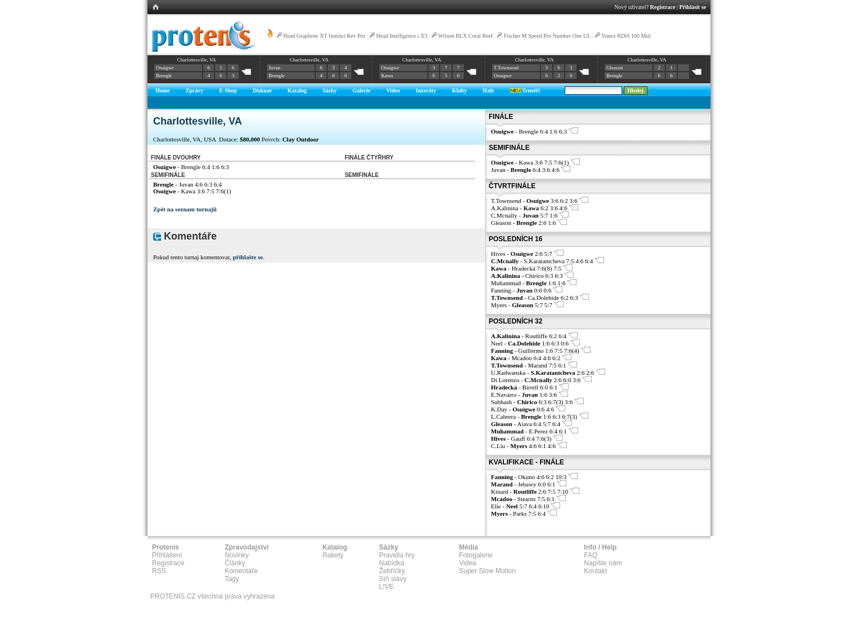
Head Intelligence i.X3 (401, 36)
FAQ (590, 555)
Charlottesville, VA (196, 60)
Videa (467, 563)
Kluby (459, 90)
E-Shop (228, 90)
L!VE (386, 587)
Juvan (274, 67)
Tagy (232, 579)
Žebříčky (392, 571)
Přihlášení (167, 555)
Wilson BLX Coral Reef (465, 36)
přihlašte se (247, 257)
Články (235, 563)
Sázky (330, 90)
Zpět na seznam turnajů (185, 209)
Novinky (237, 555)
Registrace (663, 7)
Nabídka (391, 563)
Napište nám (603, 563)
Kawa (387, 75)
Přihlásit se (693, 7)
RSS (159, 571)
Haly (488, 90)
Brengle (164, 75)
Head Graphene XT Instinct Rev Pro (324, 36)
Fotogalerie (476, 555)
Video (393, 90)
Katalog (297, 90)
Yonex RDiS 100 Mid (625, 36)
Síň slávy (392, 579)
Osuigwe (165, 67)
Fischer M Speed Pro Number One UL (547, 36)
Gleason (614, 67)
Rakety (333, 555)
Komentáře (241, 571)
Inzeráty (426, 90)
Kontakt (595, 571)
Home (162, 90)
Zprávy (195, 90)
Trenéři (525, 90)
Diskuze (262, 90)
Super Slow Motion (487, 571)
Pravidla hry (396, 555)
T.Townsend (506, 67)
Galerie (361, 90)
